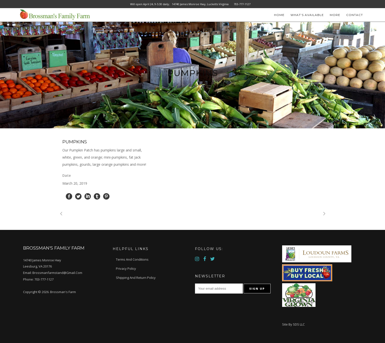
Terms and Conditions (132, 259)
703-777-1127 (44, 279)
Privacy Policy (126, 268)
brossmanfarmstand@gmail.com (57, 272)
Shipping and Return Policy (136, 277)
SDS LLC (299, 324)
